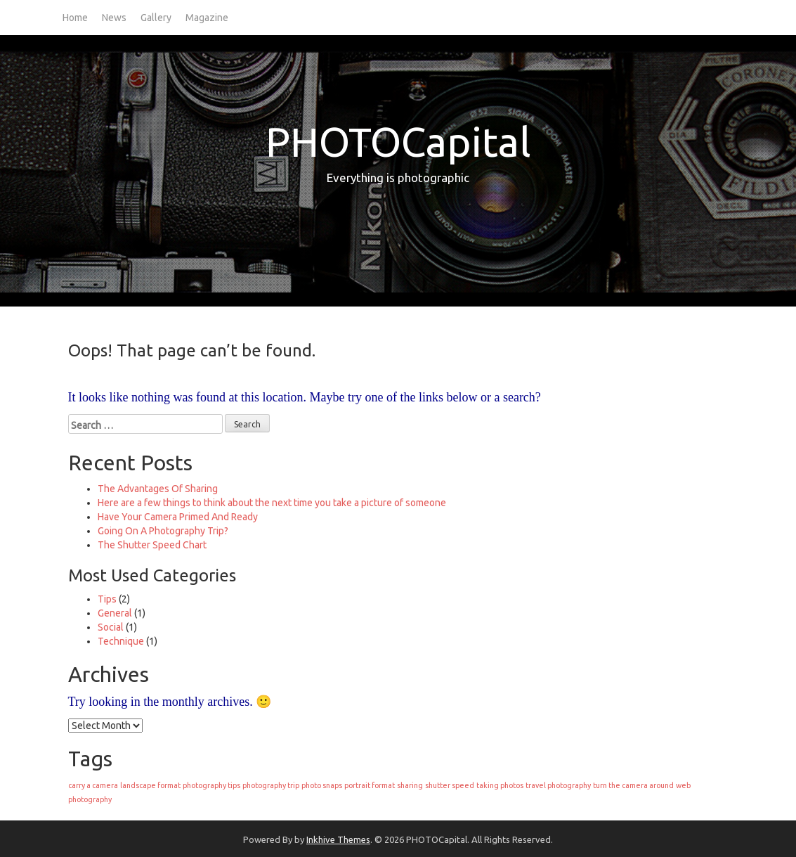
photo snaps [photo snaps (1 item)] (321, 785)
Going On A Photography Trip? (163, 530)
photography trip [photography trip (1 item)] (270, 785)
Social (111, 627)
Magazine (206, 17)
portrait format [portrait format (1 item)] (369, 785)
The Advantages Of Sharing (158, 488)
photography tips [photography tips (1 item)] (211, 785)
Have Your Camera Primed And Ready (178, 516)
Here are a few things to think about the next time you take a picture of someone (272, 502)
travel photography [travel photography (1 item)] (558, 785)
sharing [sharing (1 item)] (410, 785)
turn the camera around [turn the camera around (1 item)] (633, 785)
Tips (107, 599)
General (115, 613)
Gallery (156, 17)
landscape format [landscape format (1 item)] (150, 785)
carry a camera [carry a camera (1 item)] (93, 785)
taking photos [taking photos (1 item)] (499, 785)
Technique (121, 641)
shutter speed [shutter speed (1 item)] (449, 785)
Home (75, 17)
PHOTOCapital (398, 142)
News (114, 17)
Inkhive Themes (338, 839)
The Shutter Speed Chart (152, 544)
